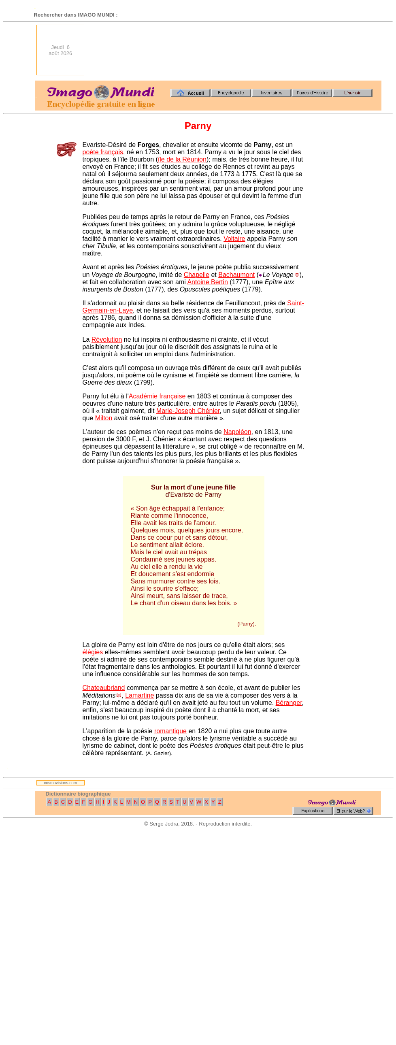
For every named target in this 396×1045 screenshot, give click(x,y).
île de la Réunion (182, 159)
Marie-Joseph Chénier (188, 410)
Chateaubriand (104, 687)
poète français (103, 152)
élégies (93, 652)
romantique (170, 731)
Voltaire (234, 238)
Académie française (157, 396)
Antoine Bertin (207, 282)
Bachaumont (236, 274)
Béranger (289, 702)
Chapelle (196, 274)
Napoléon (237, 431)
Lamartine (139, 695)
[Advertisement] (352, 50)
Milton (104, 418)
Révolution (107, 339)
